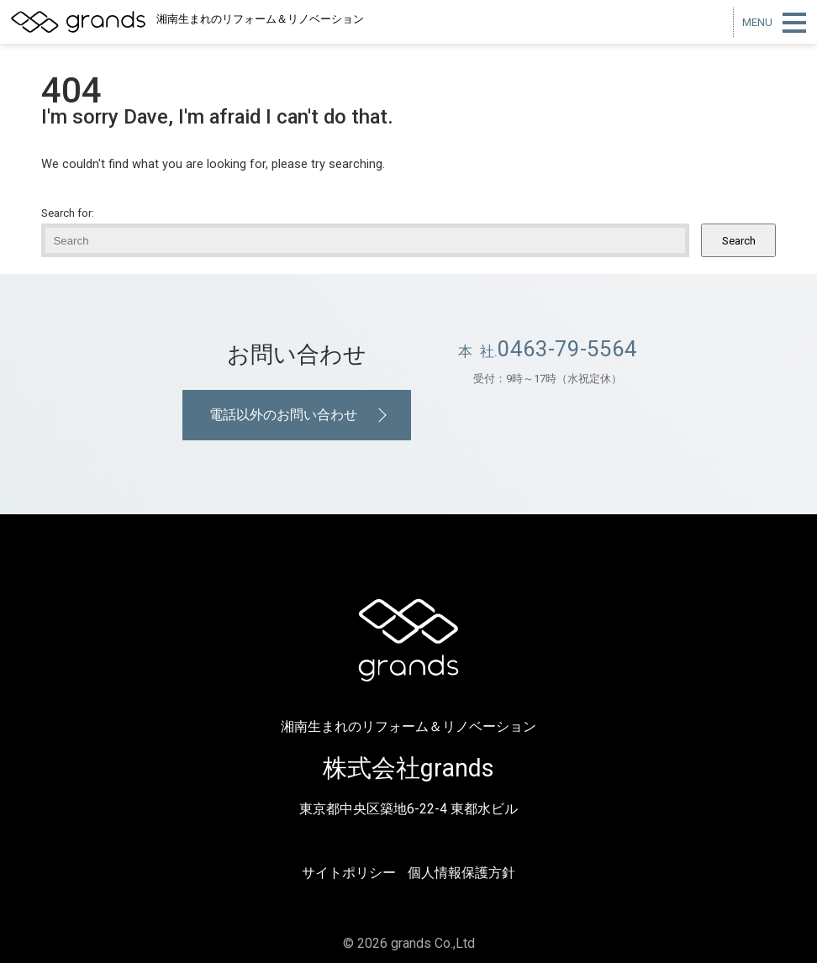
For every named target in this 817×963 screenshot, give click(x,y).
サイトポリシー (349, 873)
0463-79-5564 (567, 348)
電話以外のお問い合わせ (283, 415)
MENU (757, 22)
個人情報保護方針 (461, 873)
